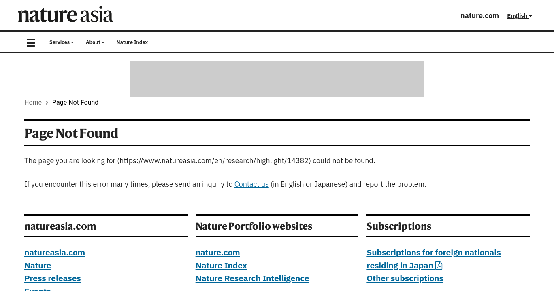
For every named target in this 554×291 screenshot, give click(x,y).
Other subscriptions (404, 279)
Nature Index (132, 42)
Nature (37, 266)
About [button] (95, 42)
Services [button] (61, 42)
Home (33, 102)
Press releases (52, 279)
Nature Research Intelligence (252, 279)
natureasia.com (54, 253)
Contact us (251, 184)
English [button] (519, 16)
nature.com (479, 16)
